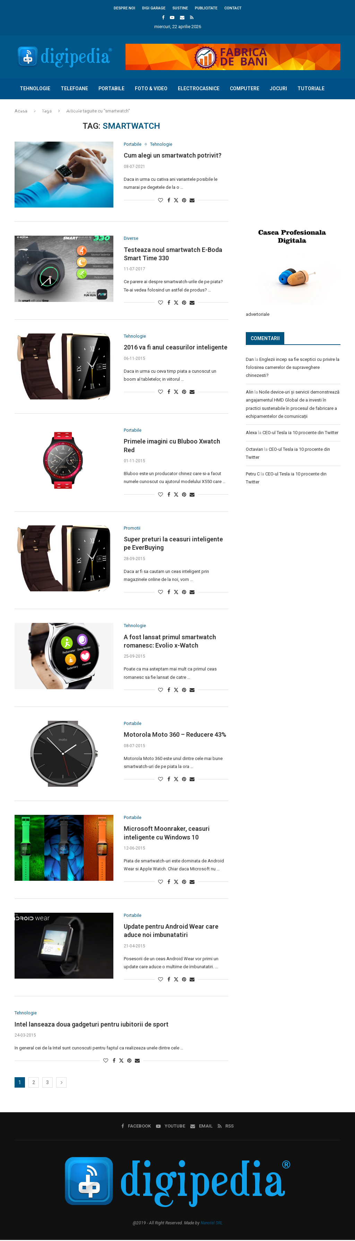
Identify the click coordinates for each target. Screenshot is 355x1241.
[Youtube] (172, 17)
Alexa (251, 432)
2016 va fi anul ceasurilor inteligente (175, 347)
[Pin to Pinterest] (184, 200)
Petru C (253, 473)
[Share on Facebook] (168, 200)
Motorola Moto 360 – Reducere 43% (175, 735)
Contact (233, 8)
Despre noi (124, 8)
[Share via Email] (192, 200)
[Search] (337, 130)
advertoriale (257, 313)
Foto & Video (151, 88)
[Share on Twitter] (176, 200)
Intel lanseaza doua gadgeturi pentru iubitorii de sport (91, 1025)
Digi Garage (153, 8)
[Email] (182, 17)
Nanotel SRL (212, 1224)
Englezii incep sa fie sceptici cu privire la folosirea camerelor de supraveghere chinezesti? (292, 367)
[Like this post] (160, 200)
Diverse (70, 109)
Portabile (111, 88)
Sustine (180, 8)
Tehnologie (35, 88)
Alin (249, 391)
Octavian (254, 448)
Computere (244, 88)
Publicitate (206, 8)
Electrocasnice (198, 88)
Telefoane (74, 88)
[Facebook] (163, 17)
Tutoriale (310, 88)
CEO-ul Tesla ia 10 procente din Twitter (300, 432)
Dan (250, 359)
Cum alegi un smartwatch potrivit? (173, 155)
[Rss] (191, 17)
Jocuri (278, 88)
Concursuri (35, 109)
